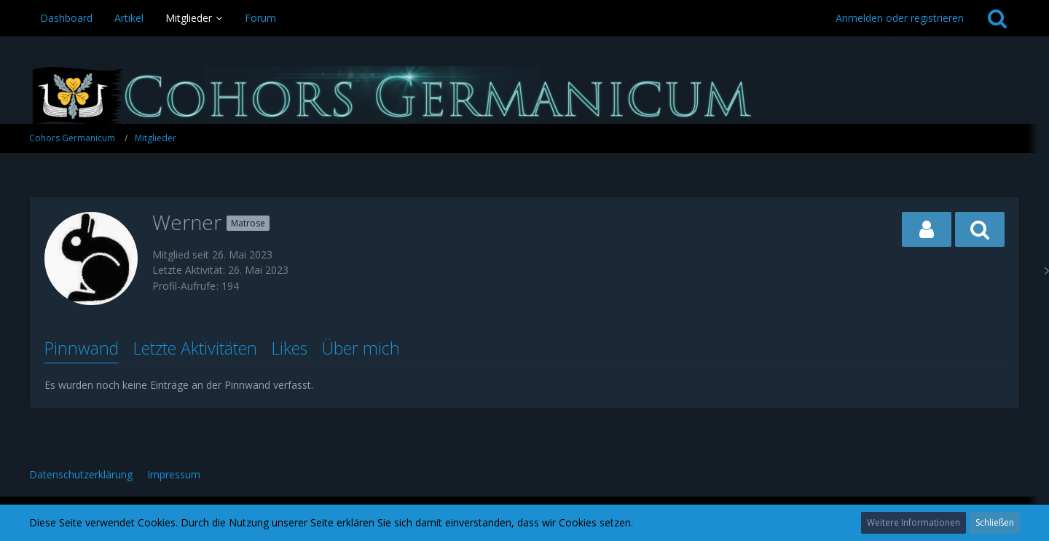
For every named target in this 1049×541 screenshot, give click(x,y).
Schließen (994, 522)
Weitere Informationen (913, 522)
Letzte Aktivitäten (195, 348)
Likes (289, 348)
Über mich (361, 348)
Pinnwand (81, 348)
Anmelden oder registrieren (900, 18)
